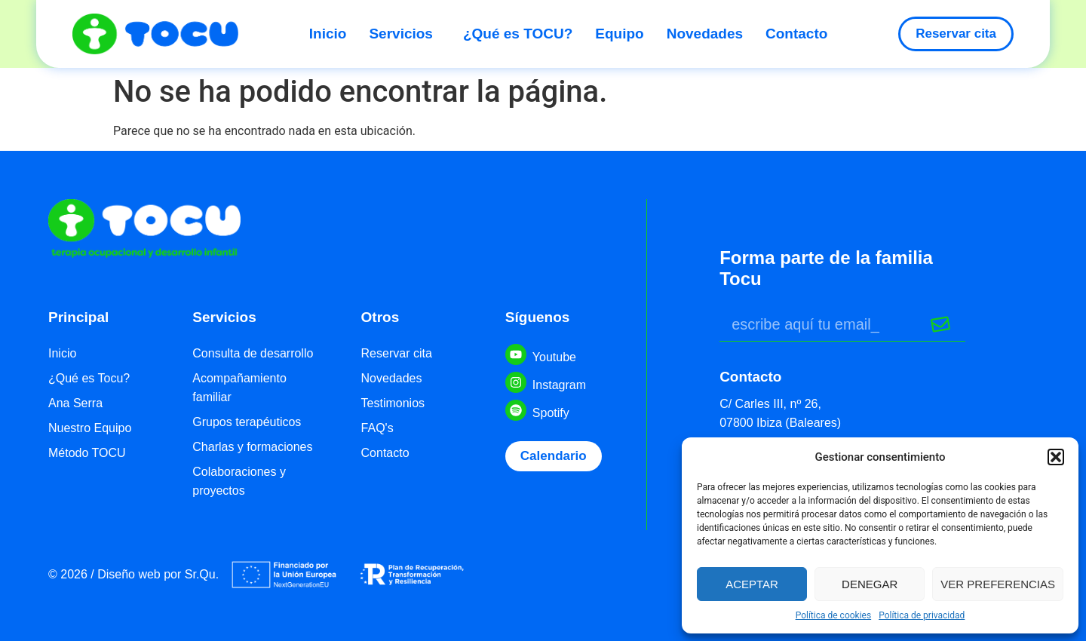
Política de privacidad (922, 615)
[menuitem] (333, 34)
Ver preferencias (997, 584)
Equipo (619, 33)
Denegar (869, 584)
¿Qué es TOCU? (517, 33)
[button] (1055, 457)
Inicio (328, 33)
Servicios (404, 33)
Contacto (796, 33)
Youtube (554, 357)
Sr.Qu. (202, 574)
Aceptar (752, 584)
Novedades (705, 33)
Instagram (559, 385)
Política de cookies (834, 615)
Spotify (550, 412)
